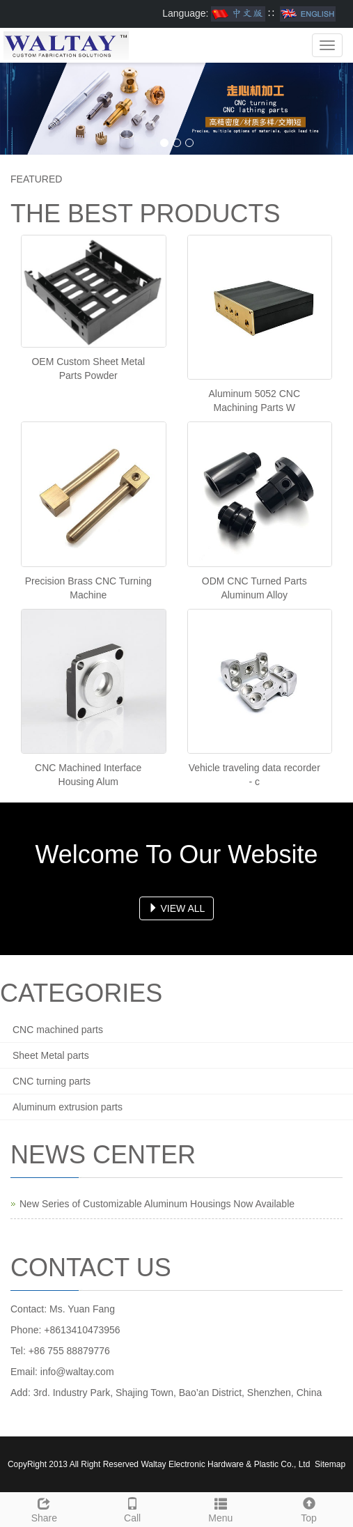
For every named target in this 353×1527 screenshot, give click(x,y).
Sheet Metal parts (51, 1055)
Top (309, 1508)
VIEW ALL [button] (176, 908)
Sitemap (330, 1464)
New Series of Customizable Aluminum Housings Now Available (157, 1203)
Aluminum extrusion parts (68, 1107)
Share (44, 1508)
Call (132, 1508)
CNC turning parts (52, 1081)
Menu (221, 1508)
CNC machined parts (58, 1029)
